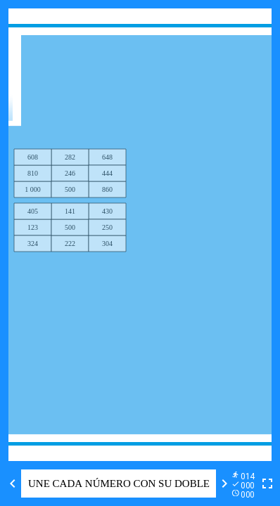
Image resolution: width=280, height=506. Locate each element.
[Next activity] (224, 483)
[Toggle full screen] (267, 483)
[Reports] (246, 484)
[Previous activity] (12, 483)
